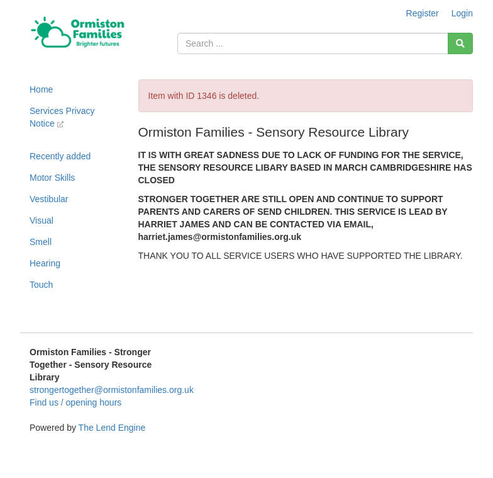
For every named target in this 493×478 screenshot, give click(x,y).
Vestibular (49, 199)
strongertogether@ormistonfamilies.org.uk (112, 390)
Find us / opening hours (75, 402)
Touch (41, 285)
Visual (41, 220)
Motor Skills (52, 178)
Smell (41, 242)
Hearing (45, 263)
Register (422, 13)
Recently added (60, 156)
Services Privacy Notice (62, 117)
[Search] (460, 43)
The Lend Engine (112, 428)
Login (462, 13)
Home (41, 89)
